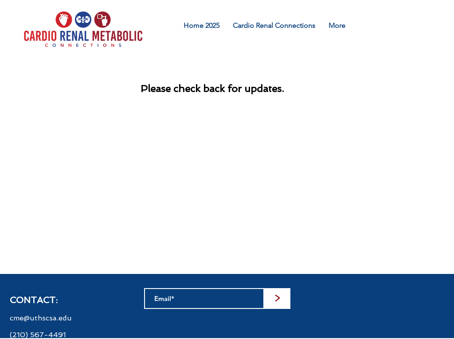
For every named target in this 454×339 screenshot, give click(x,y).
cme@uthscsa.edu (41, 318)
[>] (277, 298)
